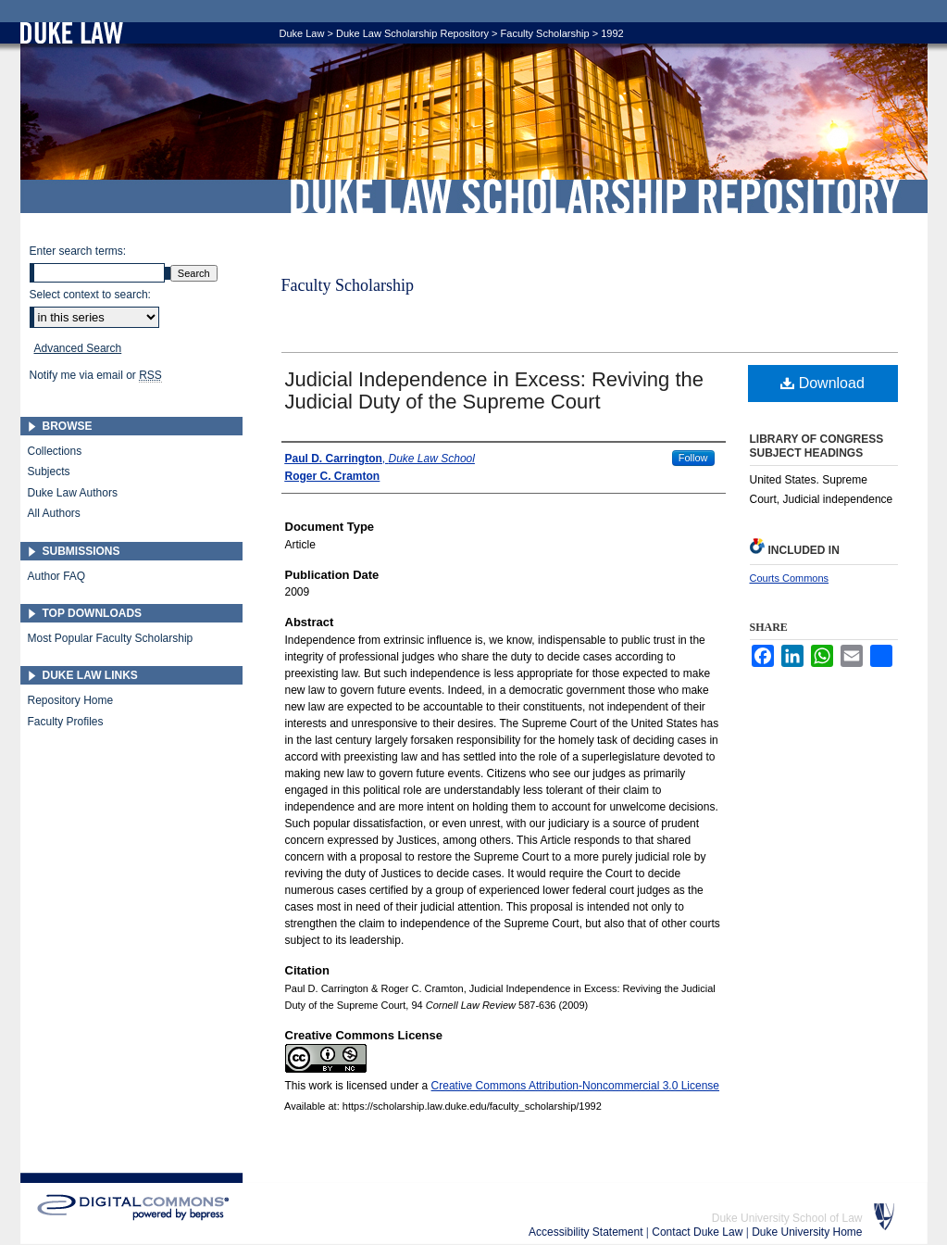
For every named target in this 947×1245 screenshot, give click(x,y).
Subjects (49, 471)
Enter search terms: (78, 251)
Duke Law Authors (73, 492)
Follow (693, 457)
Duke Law (302, 33)
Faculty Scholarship (545, 33)
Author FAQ (57, 576)
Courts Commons (789, 578)
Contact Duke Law (698, 1232)
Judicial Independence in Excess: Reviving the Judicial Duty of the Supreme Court (494, 390)
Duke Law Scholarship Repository (594, 196)
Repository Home (71, 700)
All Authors (54, 513)
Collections (55, 451)
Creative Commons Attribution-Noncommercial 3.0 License (575, 1085)
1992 (612, 33)
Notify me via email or (96, 375)
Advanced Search (78, 348)
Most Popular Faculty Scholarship (110, 638)
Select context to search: (90, 294)
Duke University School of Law (787, 1218)
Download (822, 383)
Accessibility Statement (587, 1232)
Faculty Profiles (66, 721)
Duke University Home (807, 1232)
